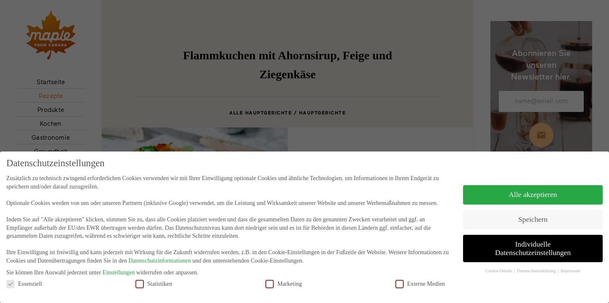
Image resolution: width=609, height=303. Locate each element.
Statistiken (153, 277)
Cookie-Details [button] (499, 263)
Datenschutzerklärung (537, 263)
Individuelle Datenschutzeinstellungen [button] (533, 241)
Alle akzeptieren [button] (532, 187)
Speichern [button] (533, 212)
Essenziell (24, 277)
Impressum (570, 263)
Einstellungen (119, 266)
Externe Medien (420, 277)
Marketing (283, 277)
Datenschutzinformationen (159, 254)
